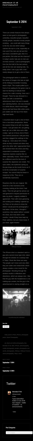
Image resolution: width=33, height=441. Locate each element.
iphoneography (24, 345)
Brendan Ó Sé (7, 345)
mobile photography (8, 348)
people (17, 348)
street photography (8, 353)
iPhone (19, 334)
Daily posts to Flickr (10, 334)
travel (20, 353)
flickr (13, 345)
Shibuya (17, 351)
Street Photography (12, 337)
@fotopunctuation (16, 394)
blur (25, 343)
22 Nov (14, 396)
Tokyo (16, 353)
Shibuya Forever (25, 351)
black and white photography (15, 343)
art (5, 343)
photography (10, 351)
